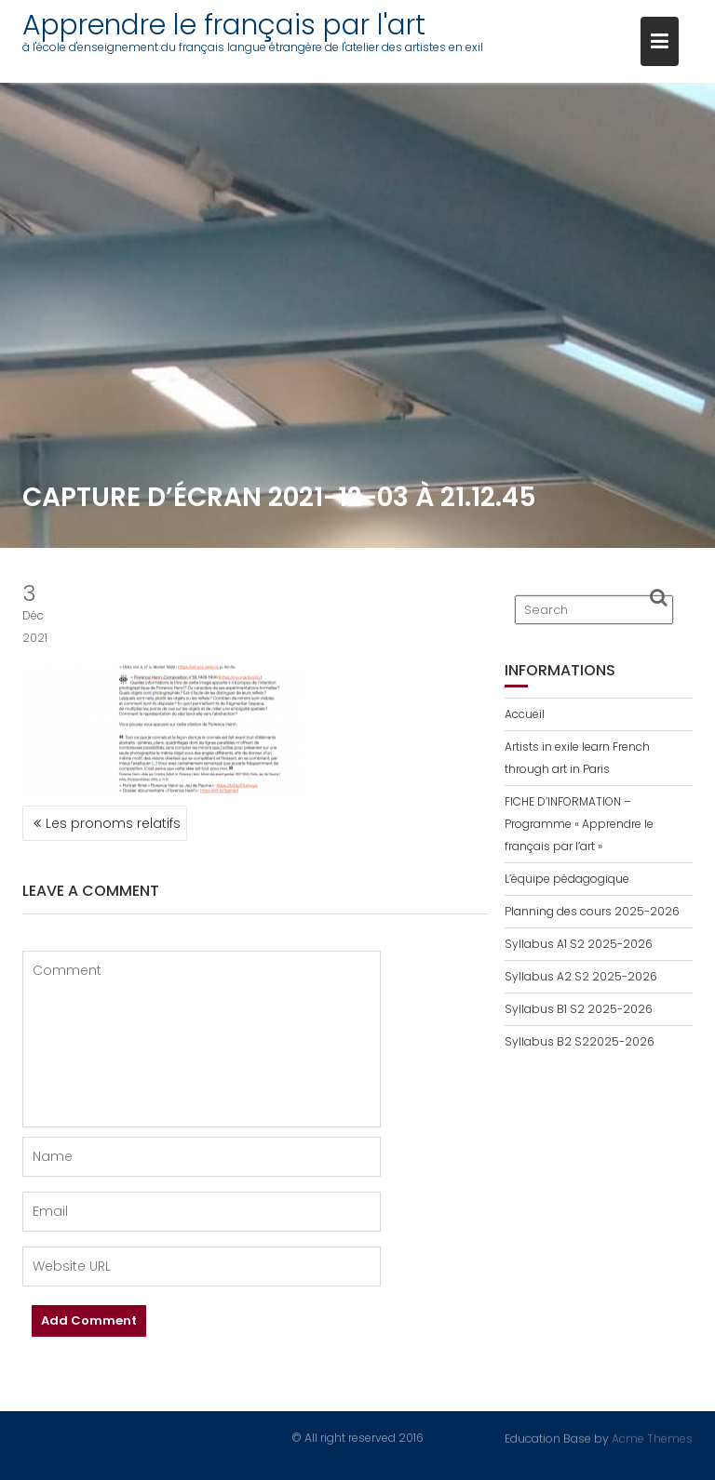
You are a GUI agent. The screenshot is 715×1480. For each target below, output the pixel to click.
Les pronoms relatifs (113, 823)
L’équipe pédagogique (567, 879)
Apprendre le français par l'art (223, 25)
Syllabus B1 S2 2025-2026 (579, 1009)
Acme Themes (652, 1438)
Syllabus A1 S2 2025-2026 (579, 944)
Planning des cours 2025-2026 (592, 911)
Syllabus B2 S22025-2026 (579, 1041)
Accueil (525, 714)
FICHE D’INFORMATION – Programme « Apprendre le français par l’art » (579, 823)
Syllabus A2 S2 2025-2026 (581, 976)
